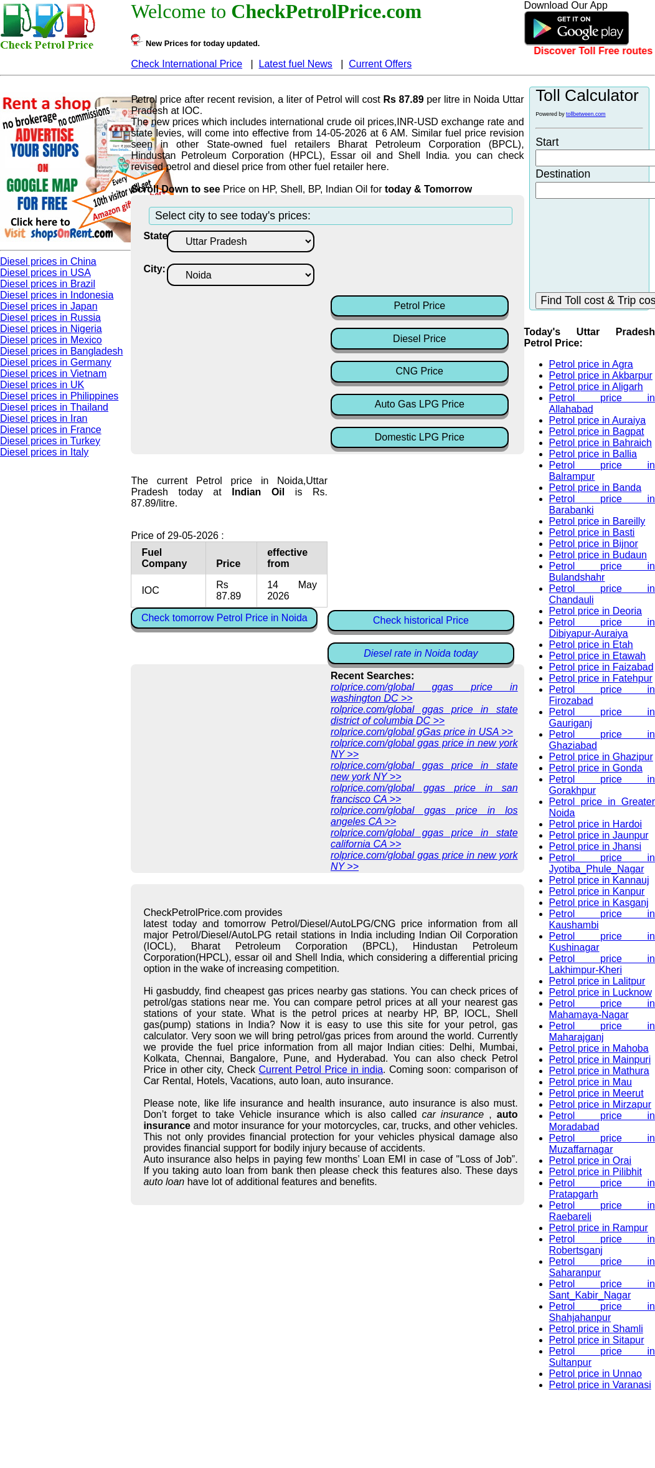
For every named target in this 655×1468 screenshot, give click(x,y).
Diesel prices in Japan (49, 306)
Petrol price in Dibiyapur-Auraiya (602, 628)
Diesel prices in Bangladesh (61, 351)
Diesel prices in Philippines (59, 396)
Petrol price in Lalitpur (597, 981)
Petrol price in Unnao (595, 1373)
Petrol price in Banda (595, 487)
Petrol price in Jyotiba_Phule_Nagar (602, 863)
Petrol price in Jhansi (595, 846)
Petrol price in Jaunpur (599, 835)
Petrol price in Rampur (598, 1228)
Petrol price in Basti (592, 532)
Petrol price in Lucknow (600, 992)
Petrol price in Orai (590, 1160)
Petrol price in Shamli (596, 1328)
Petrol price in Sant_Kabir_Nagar (602, 1289)
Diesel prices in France (50, 429)
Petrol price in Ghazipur (601, 756)
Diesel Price (419, 338)
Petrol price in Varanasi (600, 1385)
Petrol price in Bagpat (596, 431)
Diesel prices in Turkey (50, 441)
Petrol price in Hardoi (595, 824)
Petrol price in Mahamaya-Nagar (602, 1009)
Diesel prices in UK (42, 384)
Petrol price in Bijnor (593, 543)
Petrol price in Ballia (593, 454)
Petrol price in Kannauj (599, 880)
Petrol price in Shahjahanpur (602, 1312)
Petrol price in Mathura (599, 1070)
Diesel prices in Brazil (47, 284)
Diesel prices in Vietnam (53, 373)
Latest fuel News (295, 64)
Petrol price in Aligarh (596, 386)
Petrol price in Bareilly (597, 521)
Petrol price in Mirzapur (600, 1104)
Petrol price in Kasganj (599, 902)
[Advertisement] (430, 262)
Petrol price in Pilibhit (595, 1171)
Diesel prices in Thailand (54, 407)
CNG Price (419, 371)
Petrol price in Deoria (595, 611)
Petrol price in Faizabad (601, 667)
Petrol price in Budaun (598, 555)
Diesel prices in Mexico (51, 340)
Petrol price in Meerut (596, 1093)
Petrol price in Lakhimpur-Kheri (602, 964)
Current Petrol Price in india (321, 1069)
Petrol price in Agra (591, 364)
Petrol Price (419, 305)
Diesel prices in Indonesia (56, 295)
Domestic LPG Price (419, 437)
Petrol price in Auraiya (597, 420)
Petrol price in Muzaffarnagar (602, 1144)
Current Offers (380, 64)
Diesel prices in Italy (44, 452)
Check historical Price (421, 620)
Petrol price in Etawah (597, 656)
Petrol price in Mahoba (599, 1048)
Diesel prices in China (48, 261)
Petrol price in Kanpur (597, 891)
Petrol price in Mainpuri (600, 1059)
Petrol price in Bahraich (600, 442)
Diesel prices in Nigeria (51, 328)
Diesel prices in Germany (55, 362)
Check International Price (186, 64)
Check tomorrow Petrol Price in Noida (224, 617)
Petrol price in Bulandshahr (602, 572)
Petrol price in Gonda (596, 768)
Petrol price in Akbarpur (601, 375)
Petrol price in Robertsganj (602, 1245)
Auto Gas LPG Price (419, 404)
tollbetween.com (586, 114)
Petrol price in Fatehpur (601, 678)
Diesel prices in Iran (44, 418)
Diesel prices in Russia (50, 317)
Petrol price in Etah (591, 644)
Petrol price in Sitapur (596, 1340)
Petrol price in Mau (590, 1082)
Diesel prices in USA (45, 272)
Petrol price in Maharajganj (602, 1031)
